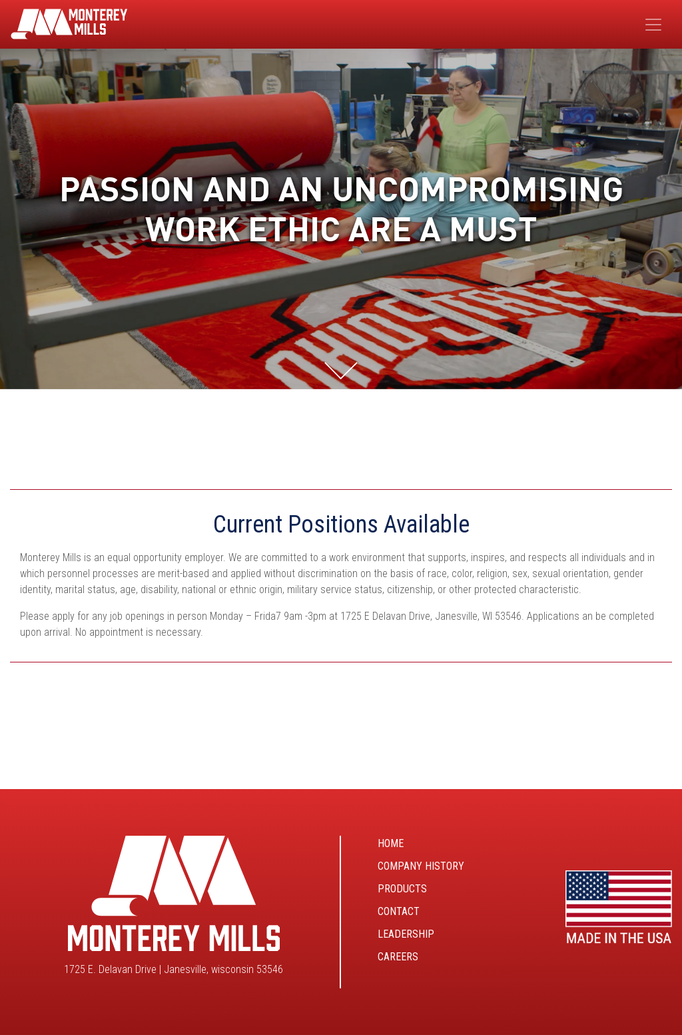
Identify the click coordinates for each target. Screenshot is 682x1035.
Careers (398, 956)
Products (402, 888)
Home (391, 843)
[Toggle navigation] (653, 24)
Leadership (406, 934)
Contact (399, 911)
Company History (421, 866)
